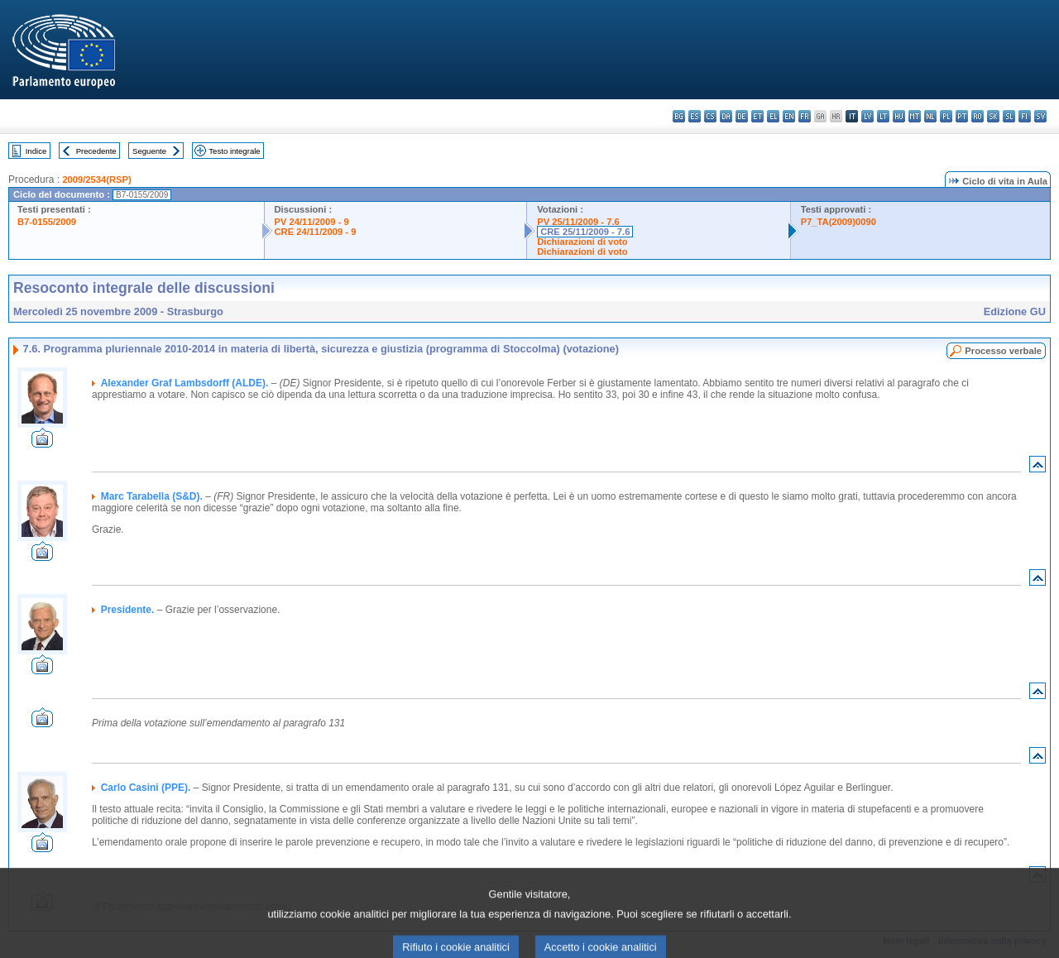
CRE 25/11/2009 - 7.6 (585, 232)
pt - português (962, 116)
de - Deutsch (742, 116)
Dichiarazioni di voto (582, 242)
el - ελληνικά (773, 116)
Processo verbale (1003, 351)
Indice (36, 151)
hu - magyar (899, 116)
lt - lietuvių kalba (883, 116)
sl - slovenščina (1009, 116)
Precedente (96, 151)
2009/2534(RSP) (96, 179)
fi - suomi (1024, 116)
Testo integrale (234, 151)
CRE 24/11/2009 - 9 (316, 232)
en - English (789, 116)
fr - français (804, 116)
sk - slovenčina (993, 116)
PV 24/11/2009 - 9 (312, 222)
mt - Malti (914, 116)
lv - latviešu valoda (867, 116)
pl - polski (946, 116)
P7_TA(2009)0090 (838, 222)
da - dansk (726, 116)
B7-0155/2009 (46, 222)
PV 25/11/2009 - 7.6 (578, 222)
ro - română (977, 116)
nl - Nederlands (930, 116)
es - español (694, 116)
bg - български (679, 116)
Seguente (149, 151)
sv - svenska (1040, 116)
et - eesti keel (757, 116)
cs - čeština (710, 116)
